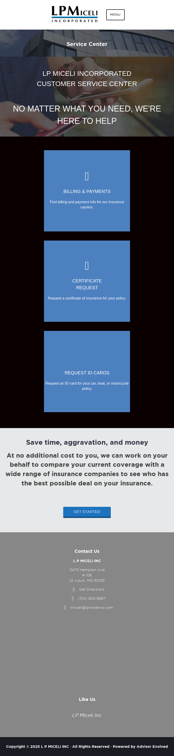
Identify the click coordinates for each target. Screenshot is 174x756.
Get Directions (91, 589)
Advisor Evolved (152, 746)
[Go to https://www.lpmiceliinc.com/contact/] (87, 281)
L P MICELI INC (55, 746)
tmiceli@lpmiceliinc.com (91, 607)
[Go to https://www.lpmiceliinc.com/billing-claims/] (87, 190)
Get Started (87, 512)
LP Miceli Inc (87, 715)
